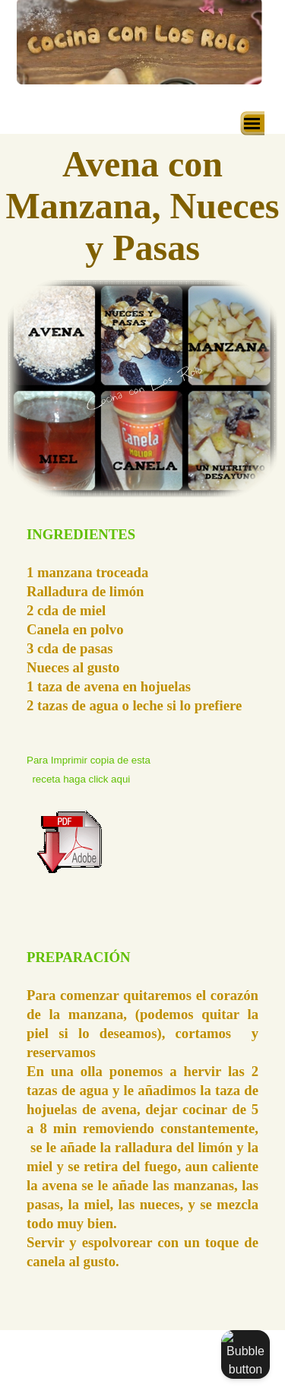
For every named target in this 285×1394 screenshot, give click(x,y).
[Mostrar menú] (252, 123)
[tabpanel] (142, 717)
